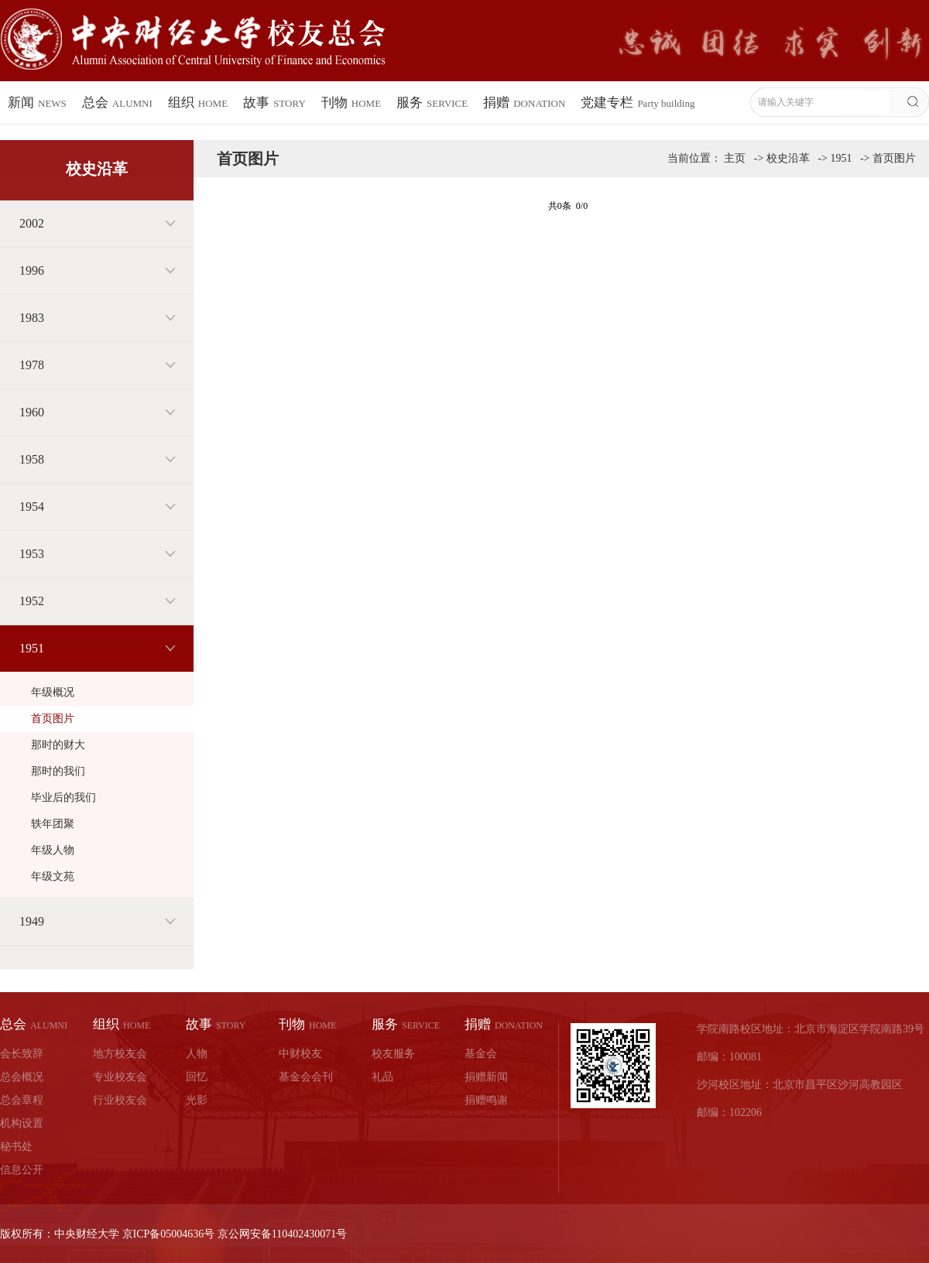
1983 (31, 317)
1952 (31, 601)
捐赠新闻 (486, 1077)
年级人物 (52, 850)
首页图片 (52, 718)
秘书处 (16, 1146)
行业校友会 (120, 1100)
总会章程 (21, 1100)
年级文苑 (52, 876)
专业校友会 (120, 1077)
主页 (735, 158)
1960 (31, 412)
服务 (432, 102)
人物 (196, 1053)
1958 (31, 459)
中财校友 (300, 1053)
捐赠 (524, 102)
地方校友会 (120, 1053)
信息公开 (21, 1170)
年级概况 (52, 692)
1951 (31, 648)
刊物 (351, 102)
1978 (31, 364)
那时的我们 (58, 771)
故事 (274, 102)
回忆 (196, 1077)
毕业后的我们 (63, 797)
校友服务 (393, 1053)
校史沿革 (788, 158)
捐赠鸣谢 (486, 1100)
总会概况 (21, 1077)
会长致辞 (21, 1053)
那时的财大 (58, 745)
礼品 (382, 1077)
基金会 (480, 1053)
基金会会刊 (306, 1077)
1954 (31, 506)
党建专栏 (637, 102)
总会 (117, 102)
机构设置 (21, 1123)
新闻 (37, 102)
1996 (31, 270)
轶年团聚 (52, 824)
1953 (31, 553)
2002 (31, 223)
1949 (31, 921)
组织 (198, 102)
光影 (196, 1100)
